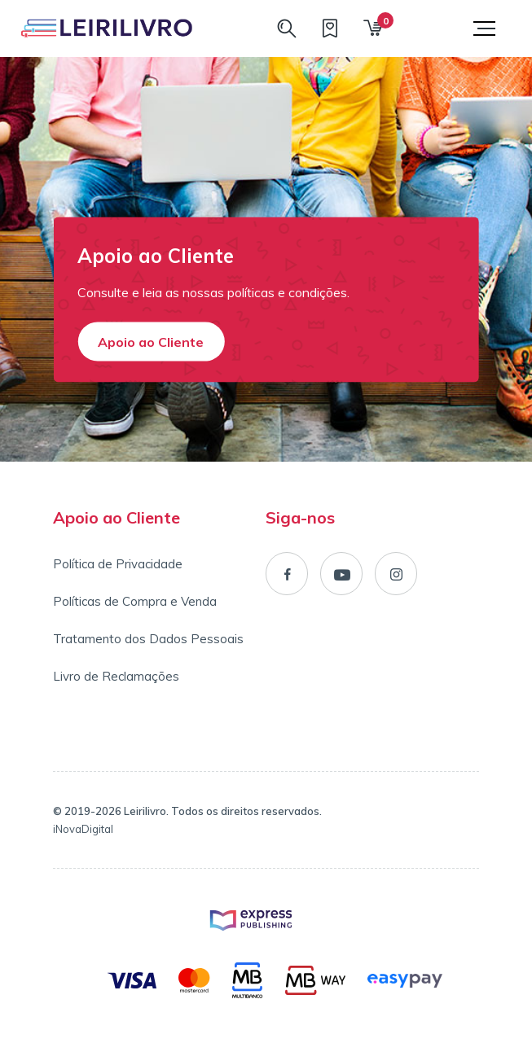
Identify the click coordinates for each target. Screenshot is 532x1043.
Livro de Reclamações (116, 676)
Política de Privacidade (117, 564)
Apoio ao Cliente (151, 342)
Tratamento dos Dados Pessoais (148, 638)
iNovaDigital (83, 828)
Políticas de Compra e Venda (135, 601)
